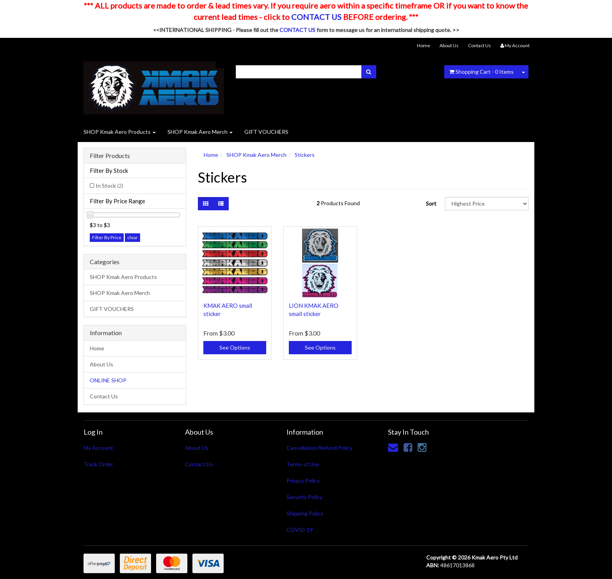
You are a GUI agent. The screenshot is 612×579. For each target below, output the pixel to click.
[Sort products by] (486, 203)
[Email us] (393, 447)
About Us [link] (101, 364)
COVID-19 (299, 529)
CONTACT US (316, 16)
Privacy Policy (303, 480)
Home (423, 45)
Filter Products (110, 155)
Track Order (98, 464)
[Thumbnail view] (205, 203)
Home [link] (97, 348)
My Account (98, 447)
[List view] (221, 203)
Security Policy (304, 497)
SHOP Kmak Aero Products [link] (123, 277)
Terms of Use (302, 464)
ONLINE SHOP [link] (108, 380)
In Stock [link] (109, 185)
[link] (408, 447)
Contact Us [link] (104, 396)
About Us (449, 45)
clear (132, 237)
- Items (481, 71)
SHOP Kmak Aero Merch (200, 131)
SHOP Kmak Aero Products (120, 131)
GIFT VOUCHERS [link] (112, 308)
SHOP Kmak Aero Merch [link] (120, 293)
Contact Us (479, 45)
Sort (431, 203)
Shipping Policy (304, 513)
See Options (234, 347)
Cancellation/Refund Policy (319, 447)
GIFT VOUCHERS (266, 131)
